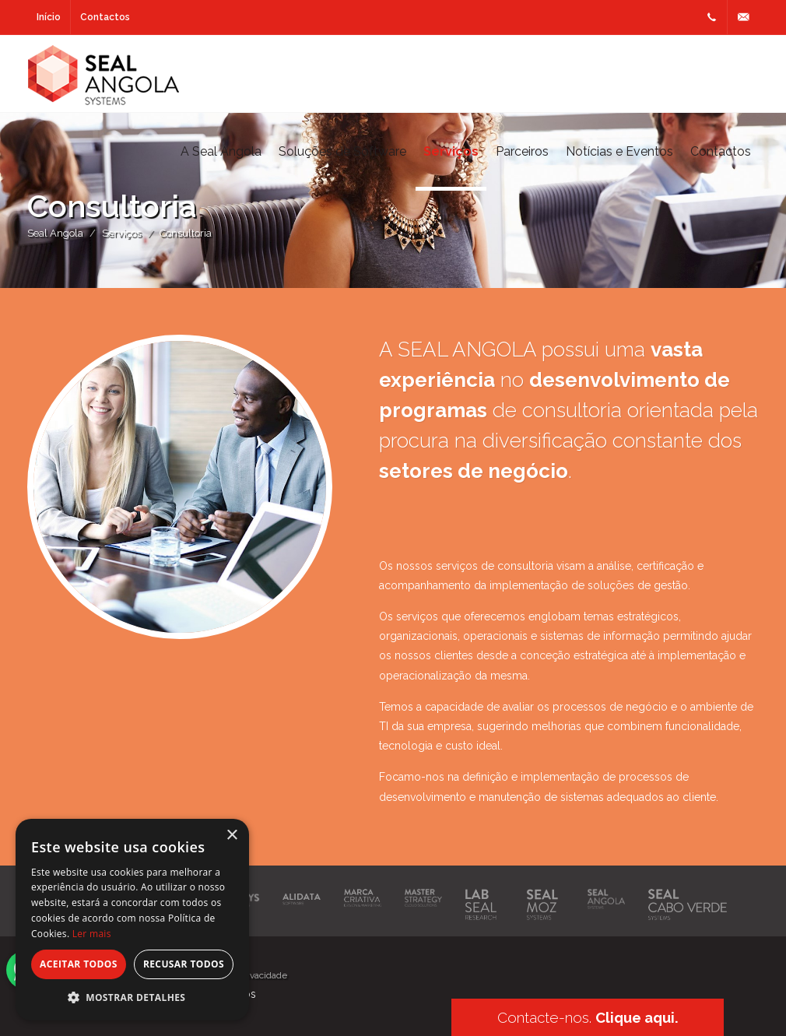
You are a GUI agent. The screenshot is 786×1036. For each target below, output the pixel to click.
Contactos (105, 17)
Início (49, 17)
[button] (132, 997)
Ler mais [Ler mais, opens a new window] (91, 933)
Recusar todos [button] (183, 964)
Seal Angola (55, 233)
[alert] (132, 919)
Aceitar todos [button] (79, 964)
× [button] (231, 835)
